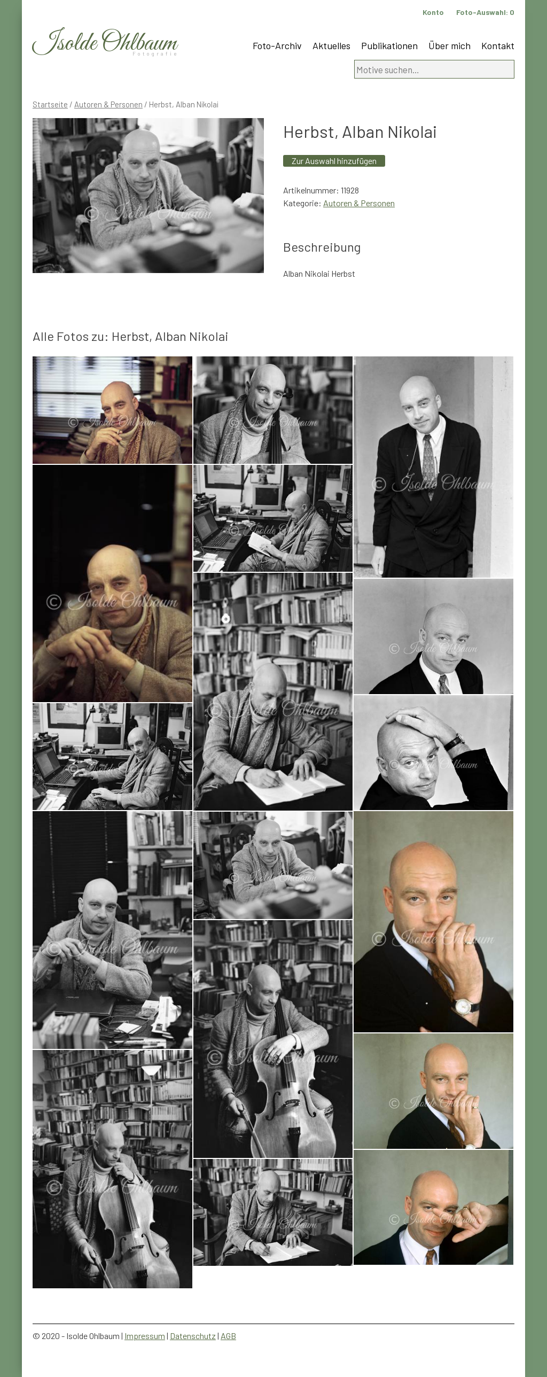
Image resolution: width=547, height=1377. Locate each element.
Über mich (449, 45)
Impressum (144, 1336)
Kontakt (497, 45)
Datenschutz (193, 1336)
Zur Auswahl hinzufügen (334, 160)
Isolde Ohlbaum (105, 43)
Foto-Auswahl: (485, 12)
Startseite (50, 104)
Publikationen (389, 45)
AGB (228, 1336)
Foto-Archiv (277, 45)
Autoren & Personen (108, 104)
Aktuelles (331, 45)
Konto (433, 12)
